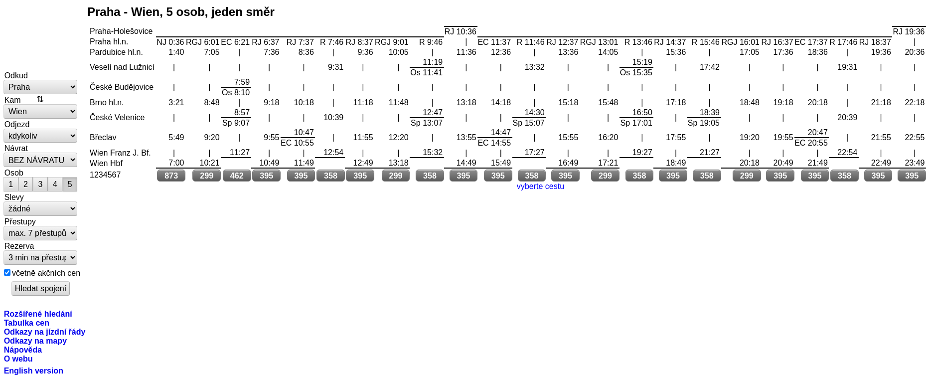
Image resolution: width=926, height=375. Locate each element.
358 (330, 175)
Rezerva (19, 245)
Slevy (14, 196)
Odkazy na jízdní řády (45, 331)
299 (206, 175)
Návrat (16, 148)
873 (171, 175)
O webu (18, 358)
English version (33, 370)
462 (237, 175)
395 (266, 175)
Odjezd (17, 124)
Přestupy (20, 221)
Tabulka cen (26, 322)
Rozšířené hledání (38, 313)
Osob (13, 172)
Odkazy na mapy (35, 340)
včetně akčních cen (46, 272)
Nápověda (23, 349)
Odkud (16, 75)
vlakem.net (40, 35)
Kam (12, 99)
